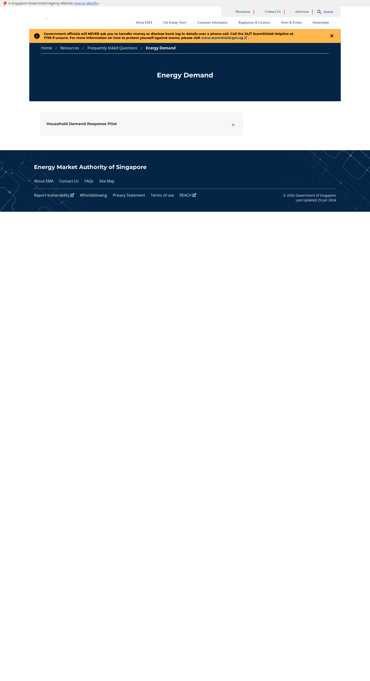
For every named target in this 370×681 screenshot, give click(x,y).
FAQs (88, 181)
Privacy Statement (129, 195)
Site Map (106, 181)
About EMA (44, 181)
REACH (186, 195)
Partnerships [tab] (321, 22)
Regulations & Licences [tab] (254, 22)
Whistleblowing (93, 195)
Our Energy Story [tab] (174, 22)
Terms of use (162, 195)
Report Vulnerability (52, 195)
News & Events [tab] (291, 22)
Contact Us (69, 181)
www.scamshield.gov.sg (222, 38)
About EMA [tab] (144, 22)
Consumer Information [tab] (212, 22)
